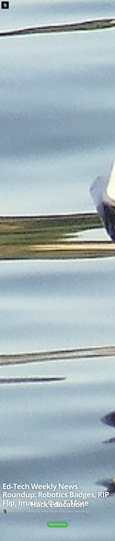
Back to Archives (57, 524)
